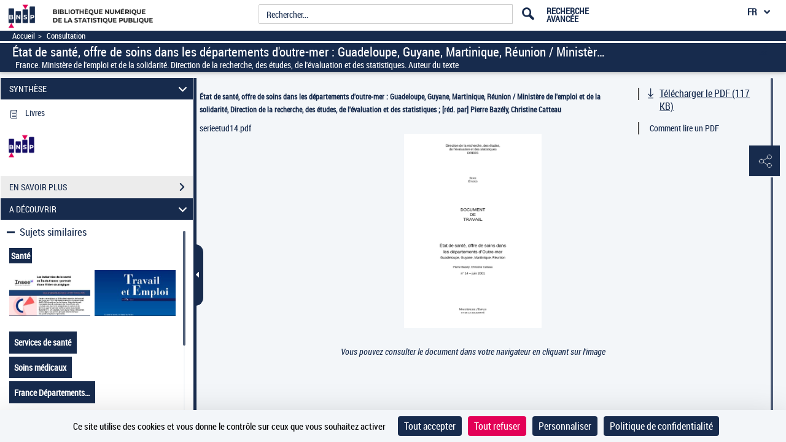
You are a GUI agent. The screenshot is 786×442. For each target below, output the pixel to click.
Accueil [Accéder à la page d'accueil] (23, 36)
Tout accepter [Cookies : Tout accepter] (430, 426)
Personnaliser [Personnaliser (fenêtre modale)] (565, 426)
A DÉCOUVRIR (100, 209)
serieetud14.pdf (225, 128)
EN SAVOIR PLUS (101, 187)
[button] (764, 161)
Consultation (66, 36)
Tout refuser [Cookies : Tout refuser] (497, 426)
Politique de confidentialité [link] (661, 426)
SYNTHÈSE (100, 88)
